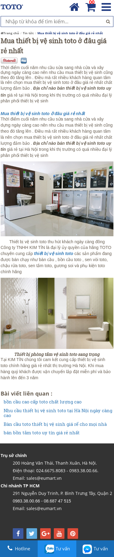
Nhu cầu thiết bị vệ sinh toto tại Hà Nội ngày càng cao (58, 413)
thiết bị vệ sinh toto (53, 253)
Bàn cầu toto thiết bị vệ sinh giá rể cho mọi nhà (55, 424)
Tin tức (28, 33)
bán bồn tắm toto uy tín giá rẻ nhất (42, 432)
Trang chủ (10, 33)
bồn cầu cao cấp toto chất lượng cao (42, 401)
